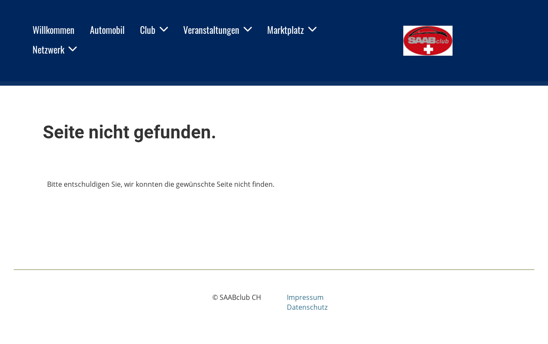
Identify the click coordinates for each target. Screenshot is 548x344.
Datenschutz (307, 307)
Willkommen (53, 29)
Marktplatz (291, 29)
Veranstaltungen (217, 29)
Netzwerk (55, 49)
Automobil (107, 29)
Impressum (305, 297)
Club (154, 29)
